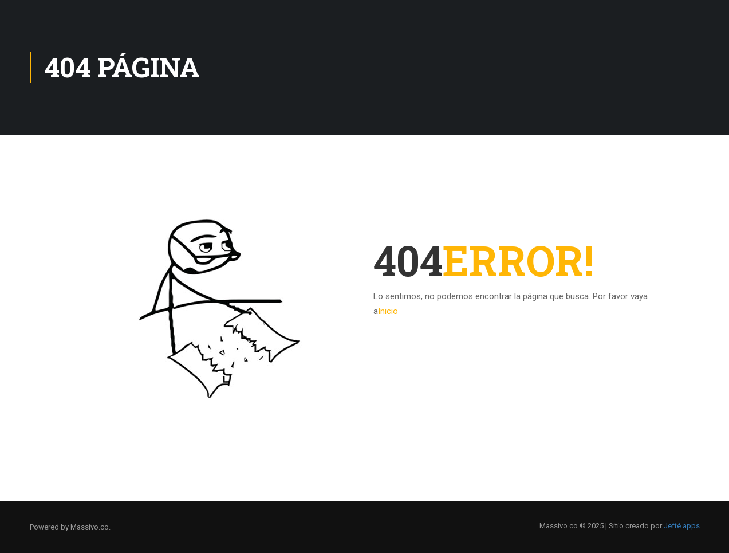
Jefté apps (682, 525)
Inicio (388, 311)
